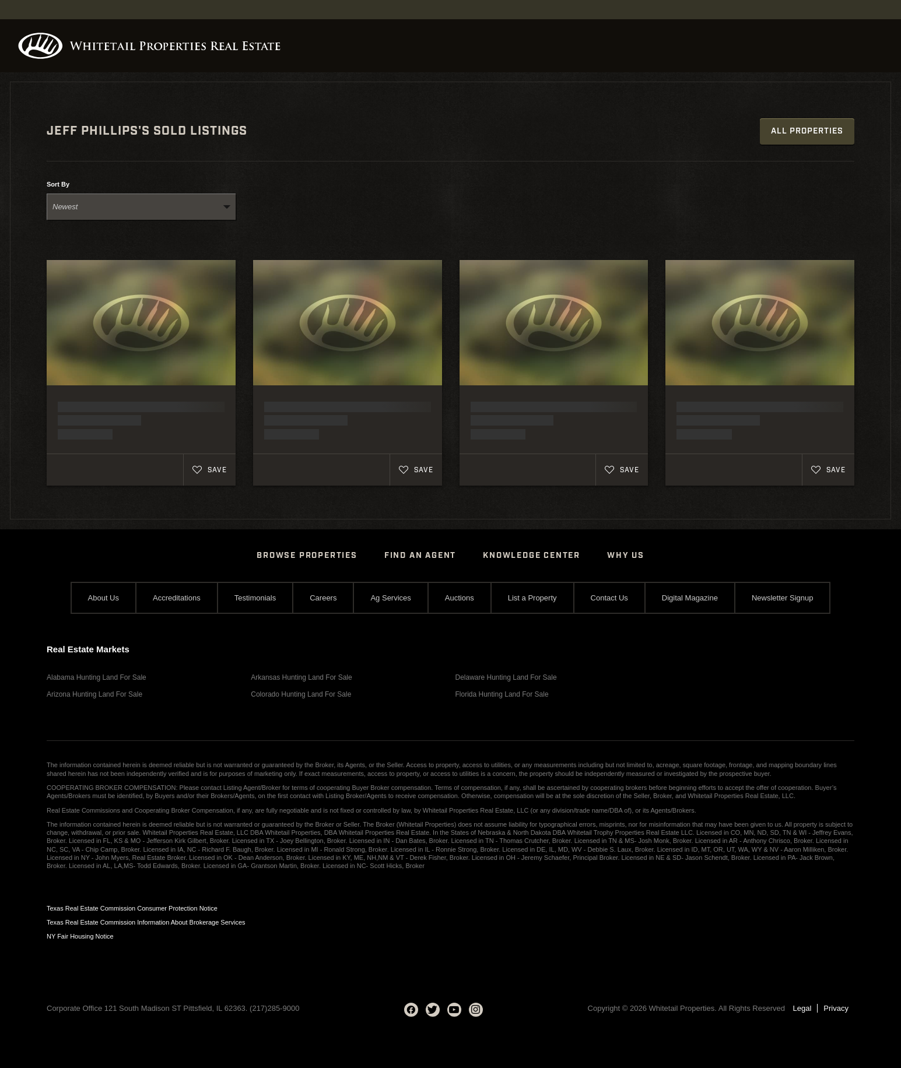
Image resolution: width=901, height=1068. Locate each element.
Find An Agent (420, 555)
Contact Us (609, 597)
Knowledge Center (531, 555)
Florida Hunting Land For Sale (502, 694)
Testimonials (255, 597)
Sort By (58, 184)
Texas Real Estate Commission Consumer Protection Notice (132, 908)
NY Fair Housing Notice (80, 936)
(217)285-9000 (274, 1008)
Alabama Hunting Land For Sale (96, 677)
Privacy (836, 1008)
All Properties (807, 131)
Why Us (625, 555)
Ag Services (390, 597)
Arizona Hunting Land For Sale (94, 694)
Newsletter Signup (783, 597)
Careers (323, 597)
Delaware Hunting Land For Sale (506, 677)
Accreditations (177, 597)
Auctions (459, 597)
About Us (103, 597)
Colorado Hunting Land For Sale (301, 694)
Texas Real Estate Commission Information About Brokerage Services (146, 922)
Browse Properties (307, 555)
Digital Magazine (690, 597)
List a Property (532, 597)
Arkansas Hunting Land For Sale (301, 677)
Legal (802, 1008)
